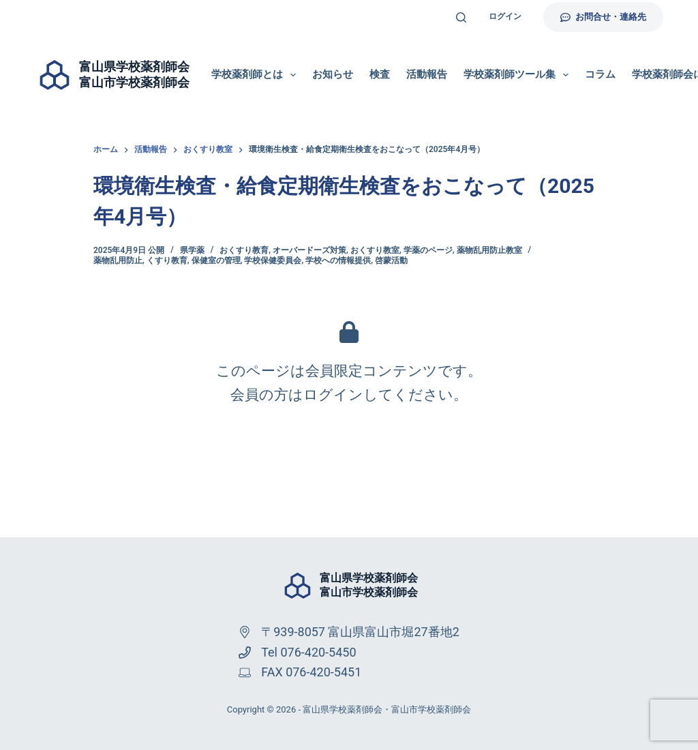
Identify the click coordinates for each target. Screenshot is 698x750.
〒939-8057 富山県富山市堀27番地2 (360, 632)
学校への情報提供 (338, 260)
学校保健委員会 (272, 260)
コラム (600, 74)
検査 (379, 74)
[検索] (461, 17)
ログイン (505, 16)
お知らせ (332, 74)
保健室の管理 (216, 260)
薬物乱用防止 (117, 260)
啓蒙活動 (391, 260)
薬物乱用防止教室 (489, 250)
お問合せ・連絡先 (603, 17)
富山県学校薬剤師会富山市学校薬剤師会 (369, 585)
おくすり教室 (374, 250)
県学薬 (192, 250)
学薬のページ (428, 250)
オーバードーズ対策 (309, 250)
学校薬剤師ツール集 (519, 75)
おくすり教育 (244, 250)
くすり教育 (167, 260)
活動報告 (426, 74)
